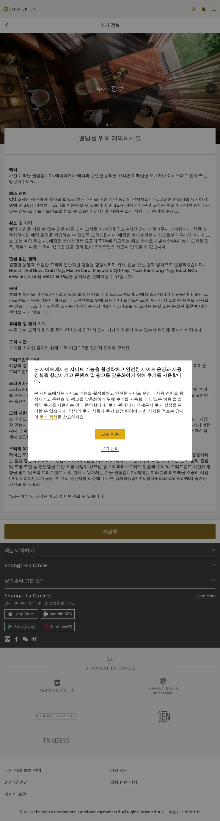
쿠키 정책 (48, 417)
